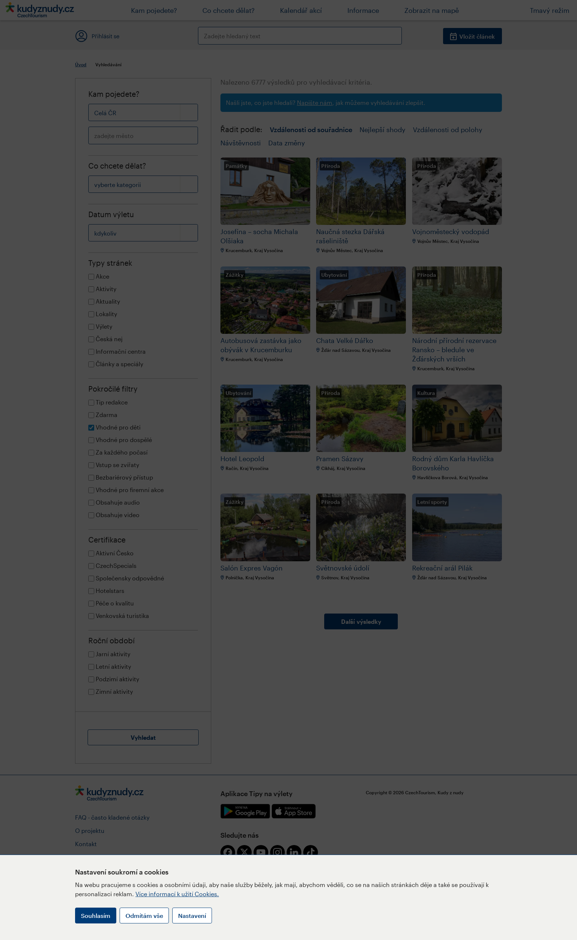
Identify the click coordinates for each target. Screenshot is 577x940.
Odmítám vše (144, 915)
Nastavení (192, 915)
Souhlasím (95, 915)
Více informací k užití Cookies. (177, 893)
